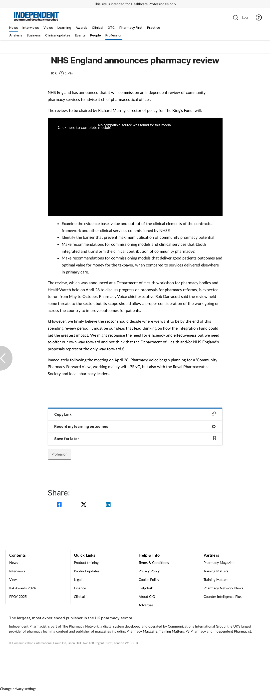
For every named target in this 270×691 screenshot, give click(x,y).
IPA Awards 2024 (22, 588)
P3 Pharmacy (196, 631)
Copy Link (135, 414)
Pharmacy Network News (223, 588)
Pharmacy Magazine (219, 562)
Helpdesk (146, 588)
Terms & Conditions (154, 562)
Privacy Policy (149, 571)
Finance (80, 588)
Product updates (86, 571)
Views (13, 579)
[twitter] (84, 505)
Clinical (79, 596)
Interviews (17, 571)
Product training (86, 562)
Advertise (146, 605)
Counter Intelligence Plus (223, 596)
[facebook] (59, 505)
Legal (77, 579)
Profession (59, 454)
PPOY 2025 (18, 596)
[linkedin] (108, 505)
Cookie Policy (149, 579)
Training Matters (216, 571)
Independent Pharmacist (232, 631)
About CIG (147, 596)
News (13, 562)
